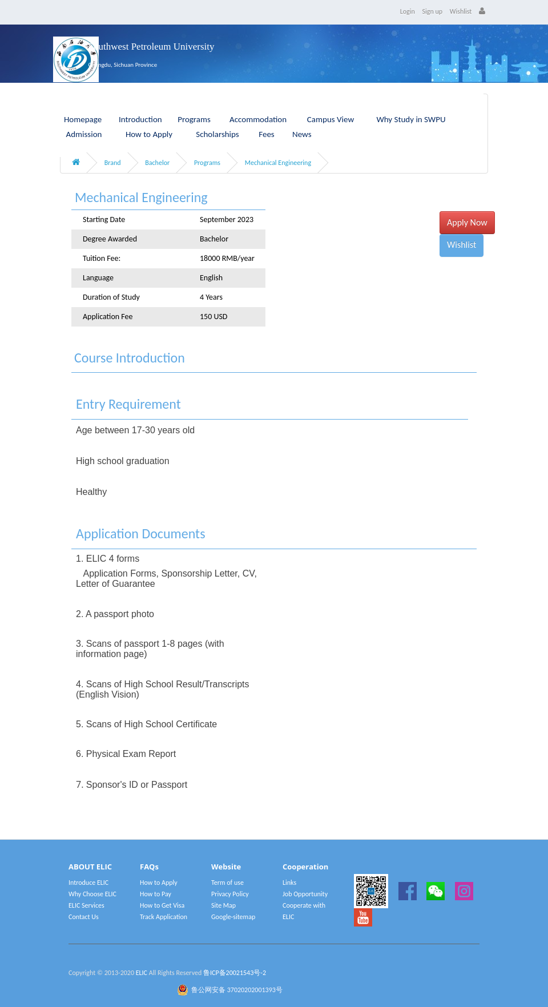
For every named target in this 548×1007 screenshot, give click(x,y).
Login (407, 11)
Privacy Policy (230, 894)
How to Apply (149, 134)
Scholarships (217, 134)
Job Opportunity (305, 894)
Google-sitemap (233, 917)
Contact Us (83, 917)
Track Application (163, 917)
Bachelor (157, 163)
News (302, 134)
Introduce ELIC (88, 883)
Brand (112, 163)
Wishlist (461, 11)
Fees (266, 134)
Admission (84, 134)
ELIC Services (86, 905)
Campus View (330, 119)
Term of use (227, 883)
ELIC (141, 973)
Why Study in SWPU (410, 119)
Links (289, 883)
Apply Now (467, 222)
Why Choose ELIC (92, 894)
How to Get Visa (162, 905)
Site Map (223, 905)
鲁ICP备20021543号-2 (234, 973)
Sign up (432, 11)
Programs (207, 163)
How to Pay (155, 894)
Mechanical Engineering (278, 163)
